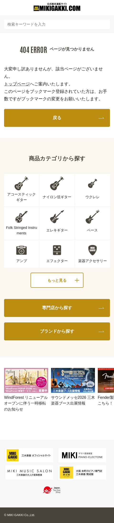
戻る (57, 117)
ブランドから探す (57, 331)
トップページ (17, 83)
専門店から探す (57, 307)
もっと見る (57, 280)
